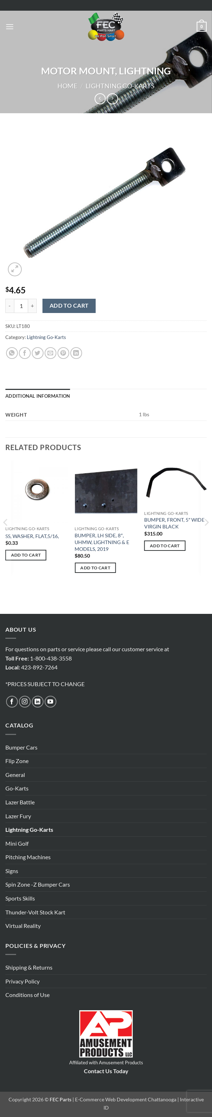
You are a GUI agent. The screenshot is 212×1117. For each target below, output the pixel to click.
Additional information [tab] (37, 396)
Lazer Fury (18, 816)
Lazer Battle (20, 802)
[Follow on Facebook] (12, 702)
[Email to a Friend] (50, 353)
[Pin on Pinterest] (63, 353)
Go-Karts (17, 788)
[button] (9, 26)
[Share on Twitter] (38, 353)
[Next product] (100, 98)
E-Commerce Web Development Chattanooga (125, 1099)
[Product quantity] (21, 306)
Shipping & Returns (28, 967)
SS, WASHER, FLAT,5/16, (32, 536)
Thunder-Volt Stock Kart (35, 912)
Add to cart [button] (26, 555)
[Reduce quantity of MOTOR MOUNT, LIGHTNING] (9, 306)
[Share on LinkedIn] (76, 353)
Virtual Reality (23, 925)
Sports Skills (20, 898)
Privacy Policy (22, 981)
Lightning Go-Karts (120, 86)
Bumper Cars (21, 747)
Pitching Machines (28, 857)
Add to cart (69, 305)
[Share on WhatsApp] (12, 353)
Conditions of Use (27, 994)
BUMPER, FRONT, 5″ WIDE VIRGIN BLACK (174, 523)
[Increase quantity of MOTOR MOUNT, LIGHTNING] (32, 306)
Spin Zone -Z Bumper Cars (37, 884)
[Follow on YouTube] (50, 702)
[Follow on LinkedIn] (38, 702)
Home (67, 86)
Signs (11, 870)
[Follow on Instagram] (25, 702)
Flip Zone (17, 760)
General (15, 774)
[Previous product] (112, 98)
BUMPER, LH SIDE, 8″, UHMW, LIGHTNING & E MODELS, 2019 (102, 542)
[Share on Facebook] (25, 353)
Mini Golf (17, 843)
